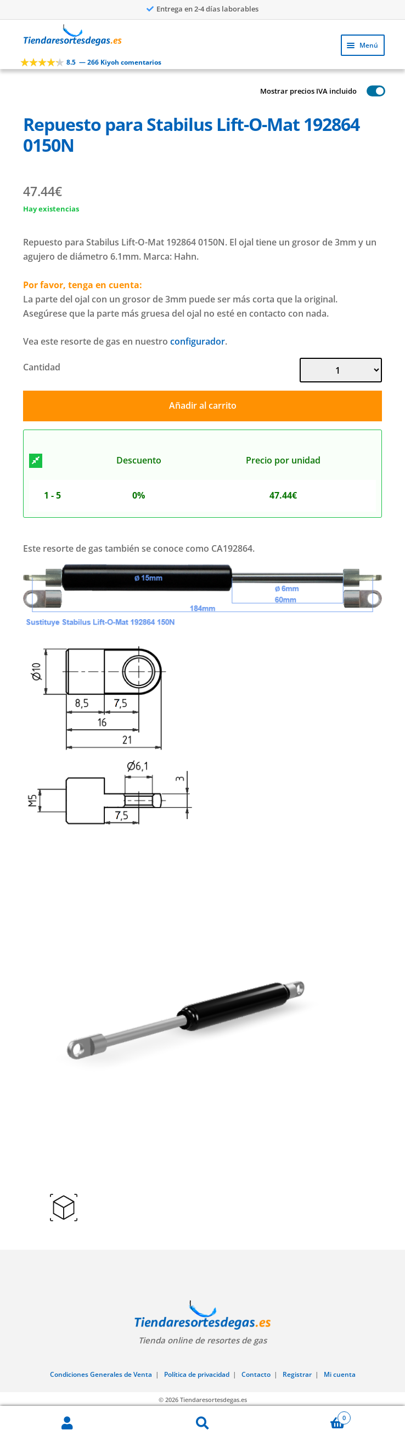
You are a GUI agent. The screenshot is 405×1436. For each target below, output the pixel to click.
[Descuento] (35, 461)
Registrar (297, 1374)
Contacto (256, 1374)
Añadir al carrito (203, 405)
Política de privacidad (196, 1374)
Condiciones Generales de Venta (101, 1374)
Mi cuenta (340, 1374)
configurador (197, 341)
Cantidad (41, 367)
